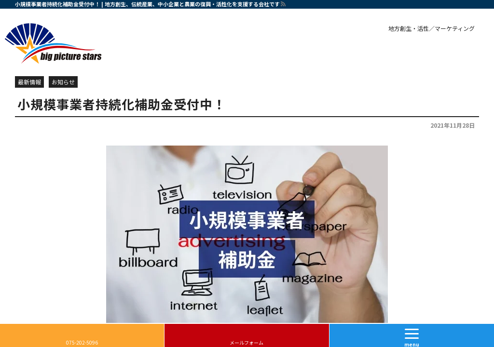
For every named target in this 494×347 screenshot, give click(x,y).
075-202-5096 (82, 342)
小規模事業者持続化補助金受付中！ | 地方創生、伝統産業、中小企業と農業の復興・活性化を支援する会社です (147, 4)
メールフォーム (246, 342)
